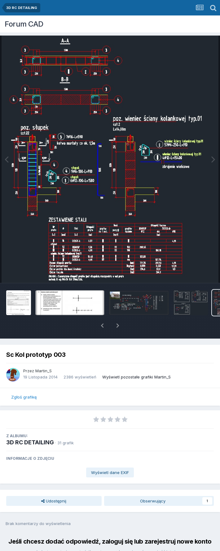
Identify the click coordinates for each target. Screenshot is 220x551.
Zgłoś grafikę (24, 380)
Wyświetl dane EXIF (110, 456)
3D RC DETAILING (30, 426)
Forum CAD (24, 23)
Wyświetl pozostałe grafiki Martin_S (136, 360)
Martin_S (43, 354)
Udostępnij (53, 484)
